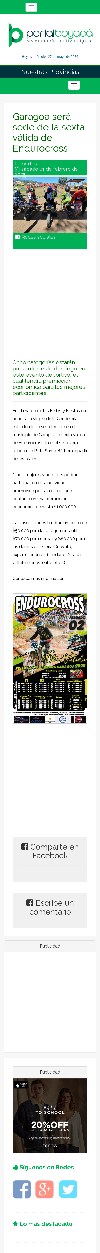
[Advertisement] (50, 299)
